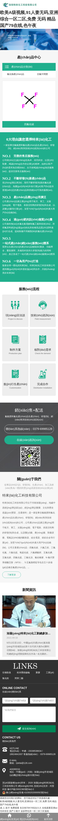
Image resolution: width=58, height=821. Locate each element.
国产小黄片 (14, 811)
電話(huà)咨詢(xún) (29, 816)
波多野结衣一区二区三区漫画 (35, 811)
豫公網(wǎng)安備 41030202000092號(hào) (25, 792)
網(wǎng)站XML (25, 786)
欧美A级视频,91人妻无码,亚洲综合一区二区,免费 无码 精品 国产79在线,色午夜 (29, 19)
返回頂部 (48, 816)
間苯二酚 (19, 678)
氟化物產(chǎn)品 (15, 74)
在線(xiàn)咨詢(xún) (29, 440)
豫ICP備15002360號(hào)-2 (20, 789)
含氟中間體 (42, 74)
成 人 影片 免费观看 (9, 808)
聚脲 (38, 672)
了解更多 (11, 574)
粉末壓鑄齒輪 (23, 672)
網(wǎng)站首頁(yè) (9, 816)
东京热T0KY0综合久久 (31, 808)
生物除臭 (6, 672)
